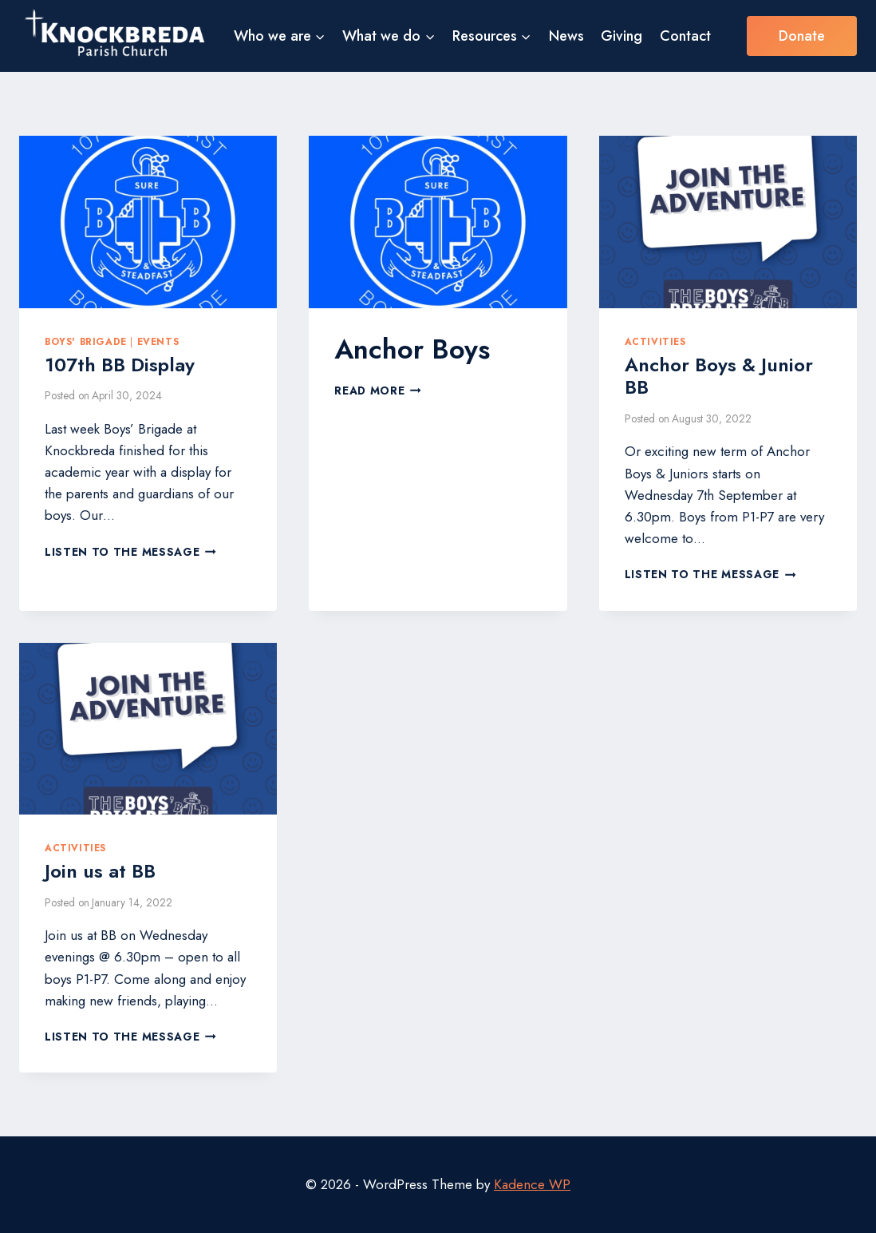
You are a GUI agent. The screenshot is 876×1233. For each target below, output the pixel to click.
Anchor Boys (412, 349)
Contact (685, 36)
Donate (802, 36)
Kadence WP (532, 1184)
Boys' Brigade (86, 341)
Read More (377, 390)
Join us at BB (100, 871)
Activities (655, 341)
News (566, 36)
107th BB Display (120, 365)
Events (158, 341)
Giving (621, 36)
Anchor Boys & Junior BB (719, 376)
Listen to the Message (130, 552)
